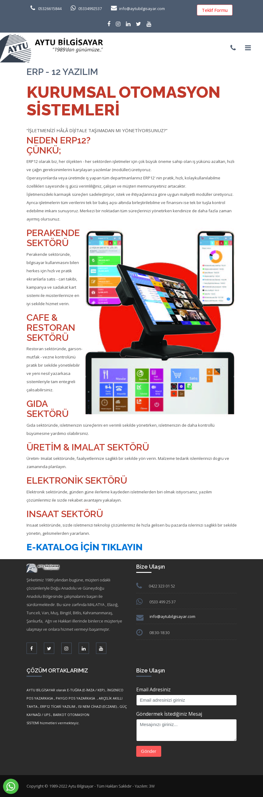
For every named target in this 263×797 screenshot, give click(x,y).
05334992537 (90, 8)
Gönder (148, 751)
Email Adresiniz (153, 689)
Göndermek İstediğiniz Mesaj (169, 714)
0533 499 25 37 (162, 602)
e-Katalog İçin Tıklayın (85, 547)
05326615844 (50, 8)
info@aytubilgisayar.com (142, 8)
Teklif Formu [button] (215, 10)
